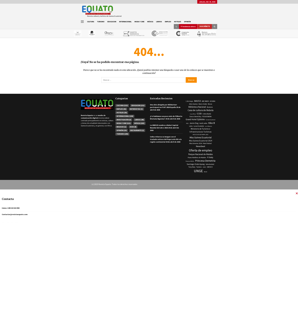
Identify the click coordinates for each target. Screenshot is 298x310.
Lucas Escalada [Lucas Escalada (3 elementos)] (199, 126)
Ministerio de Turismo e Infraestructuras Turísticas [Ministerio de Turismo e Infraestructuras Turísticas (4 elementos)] (200, 130)
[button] (176, 26)
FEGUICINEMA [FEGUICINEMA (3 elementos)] (207, 117)
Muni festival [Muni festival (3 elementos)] (207, 143)
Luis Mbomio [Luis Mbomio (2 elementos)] (208, 126)
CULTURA (90, 21)
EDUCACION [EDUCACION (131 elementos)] (137, 105)
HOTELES (177, 21)
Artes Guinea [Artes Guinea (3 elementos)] (193, 104)
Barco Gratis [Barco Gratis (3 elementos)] (203, 104)
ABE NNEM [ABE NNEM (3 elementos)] (205, 101)
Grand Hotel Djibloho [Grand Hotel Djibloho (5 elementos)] (195, 119)
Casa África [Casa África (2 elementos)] (193, 114)
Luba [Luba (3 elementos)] (191, 126)
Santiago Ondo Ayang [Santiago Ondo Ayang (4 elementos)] (196, 164)
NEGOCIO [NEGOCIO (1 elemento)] (121, 127)
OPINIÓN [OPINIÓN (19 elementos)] (122, 130)
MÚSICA (150, 21)
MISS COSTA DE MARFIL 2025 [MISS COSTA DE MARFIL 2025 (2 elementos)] (200, 134)
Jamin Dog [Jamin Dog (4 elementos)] (194, 123)
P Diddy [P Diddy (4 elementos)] (210, 157)
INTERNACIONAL (125, 21)
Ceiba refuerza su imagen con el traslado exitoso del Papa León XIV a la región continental (166, 139)
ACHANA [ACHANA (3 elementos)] (212, 101)
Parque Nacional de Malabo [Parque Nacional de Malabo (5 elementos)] (200, 154)
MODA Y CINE (139, 21)
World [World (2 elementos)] (205, 172)
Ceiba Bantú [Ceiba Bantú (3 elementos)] (207, 114)
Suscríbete (204, 26)
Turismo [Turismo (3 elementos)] (199, 167)
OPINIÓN (187, 21)
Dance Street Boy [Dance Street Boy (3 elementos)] (195, 117)
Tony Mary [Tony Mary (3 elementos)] (191, 167)
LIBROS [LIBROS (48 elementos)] (139, 120)
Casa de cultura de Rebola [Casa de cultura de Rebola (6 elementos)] (200, 110)
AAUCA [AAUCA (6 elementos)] (197, 101)
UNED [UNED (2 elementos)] (204, 167)
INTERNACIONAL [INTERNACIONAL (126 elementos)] (125, 116)
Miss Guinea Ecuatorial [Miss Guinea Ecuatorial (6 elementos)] (201, 137)
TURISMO (100, 21)
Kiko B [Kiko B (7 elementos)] (211, 123)
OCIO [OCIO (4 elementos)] (133, 127)
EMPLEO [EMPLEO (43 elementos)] (121, 109)
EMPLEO (168, 21)
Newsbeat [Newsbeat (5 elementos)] (200, 146)
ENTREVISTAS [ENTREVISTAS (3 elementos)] (136, 109)
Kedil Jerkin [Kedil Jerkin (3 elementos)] (203, 123)
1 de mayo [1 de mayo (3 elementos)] (189, 101)
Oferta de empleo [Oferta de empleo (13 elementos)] (200, 150)
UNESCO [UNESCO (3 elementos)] (210, 167)
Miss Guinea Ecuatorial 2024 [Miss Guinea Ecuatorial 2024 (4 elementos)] (200, 141)
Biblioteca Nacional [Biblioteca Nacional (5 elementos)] (197, 107)
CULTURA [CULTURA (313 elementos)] (122, 105)
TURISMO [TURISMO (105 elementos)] (122, 134)
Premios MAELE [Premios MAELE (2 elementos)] (190, 161)
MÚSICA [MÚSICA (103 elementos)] (139, 123)
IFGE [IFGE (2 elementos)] (187, 123)
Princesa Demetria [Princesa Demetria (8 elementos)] (205, 160)
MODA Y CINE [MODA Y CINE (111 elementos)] (124, 123)
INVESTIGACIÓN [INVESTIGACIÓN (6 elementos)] (124, 120)
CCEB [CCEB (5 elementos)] (199, 113)
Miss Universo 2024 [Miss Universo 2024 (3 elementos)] (195, 143)
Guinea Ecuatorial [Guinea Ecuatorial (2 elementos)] (210, 120)
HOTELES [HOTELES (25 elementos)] (122, 112)
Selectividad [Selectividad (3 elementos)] (210, 164)
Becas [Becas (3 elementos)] (210, 104)
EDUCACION (111, 21)
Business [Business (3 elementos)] (210, 107)
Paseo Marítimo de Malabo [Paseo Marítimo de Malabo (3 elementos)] (197, 157)
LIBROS (159, 21)
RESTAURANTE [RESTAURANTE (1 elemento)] (137, 130)
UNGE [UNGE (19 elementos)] (198, 171)
